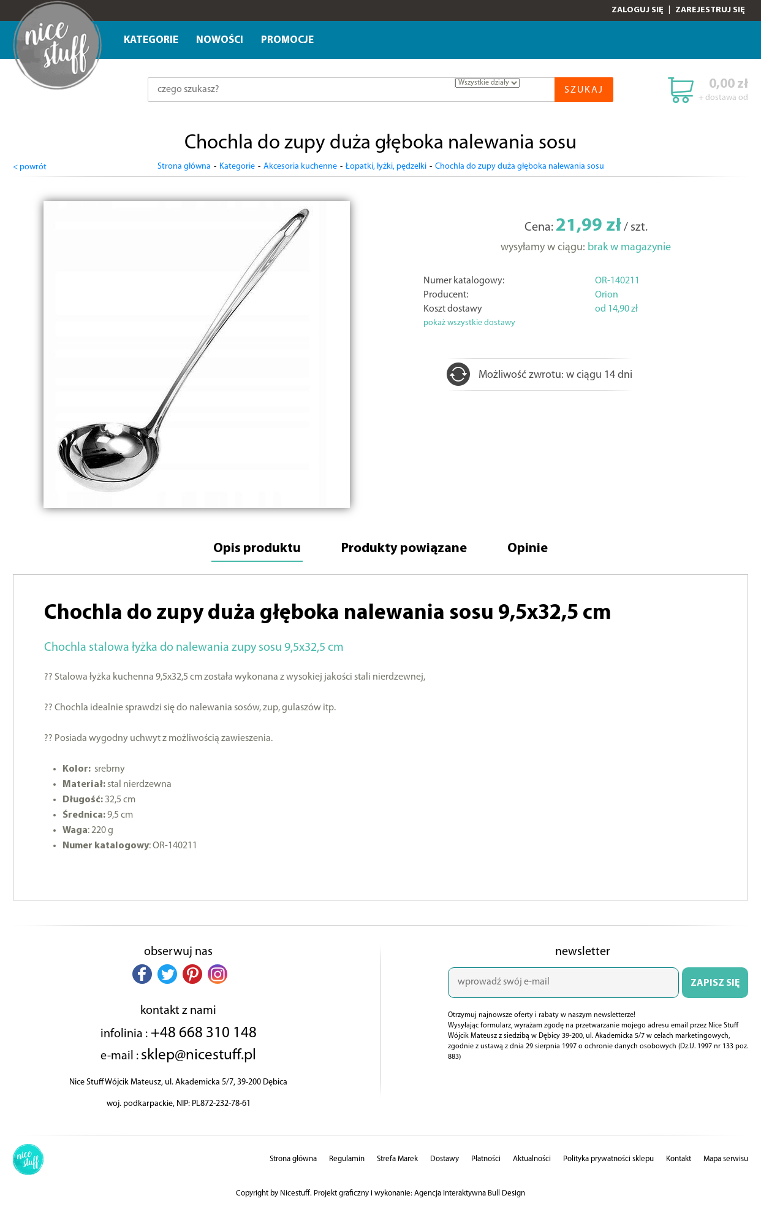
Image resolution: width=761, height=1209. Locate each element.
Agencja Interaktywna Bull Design (469, 1193)
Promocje (287, 40)
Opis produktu (257, 549)
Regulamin (347, 1159)
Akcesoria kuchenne (300, 166)
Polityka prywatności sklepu (608, 1159)
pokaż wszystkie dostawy (469, 323)
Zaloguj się (637, 10)
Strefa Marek (397, 1159)
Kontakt (678, 1159)
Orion (606, 295)
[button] (142, 974)
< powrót (30, 167)
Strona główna (184, 166)
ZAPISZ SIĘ (715, 983)
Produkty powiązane (404, 549)
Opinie (527, 549)
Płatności (486, 1159)
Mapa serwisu (725, 1159)
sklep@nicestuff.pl (198, 1055)
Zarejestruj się (710, 10)
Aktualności (532, 1159)
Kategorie (151, 40)
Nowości (219, 40)
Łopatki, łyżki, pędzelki (386, 166)
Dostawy (444, 1159)
